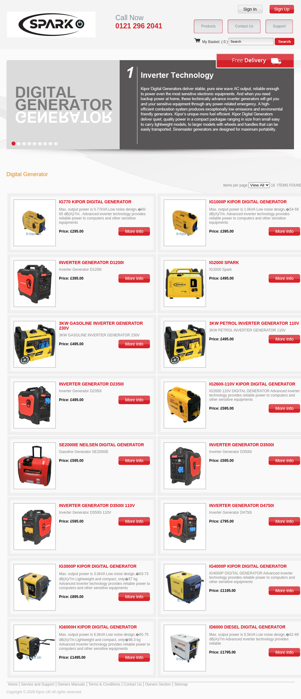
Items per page (247, 185)
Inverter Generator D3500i (241, 444)
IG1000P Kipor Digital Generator (248, 201)
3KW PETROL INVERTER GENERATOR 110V (254, 323)
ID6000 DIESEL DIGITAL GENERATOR (247, 627)
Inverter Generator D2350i (91, 384)
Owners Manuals (71, 684)
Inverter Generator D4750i (241, 505)
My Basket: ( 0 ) (211, 42)
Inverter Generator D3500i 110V (97, 505)
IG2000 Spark (224, 262)
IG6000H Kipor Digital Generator (98, 627)
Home (13, 684)
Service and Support (37, 684)
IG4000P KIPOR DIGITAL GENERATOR (248, 566)
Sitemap (181, 684)
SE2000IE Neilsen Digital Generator (101, 444)
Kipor (42, 24)
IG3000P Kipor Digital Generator (97, 566)
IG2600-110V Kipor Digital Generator (252, 384)
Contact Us (133, 684)
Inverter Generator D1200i (91, 262)
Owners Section (158, 684)
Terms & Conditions (104, 684)
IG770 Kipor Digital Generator (95, 201)
